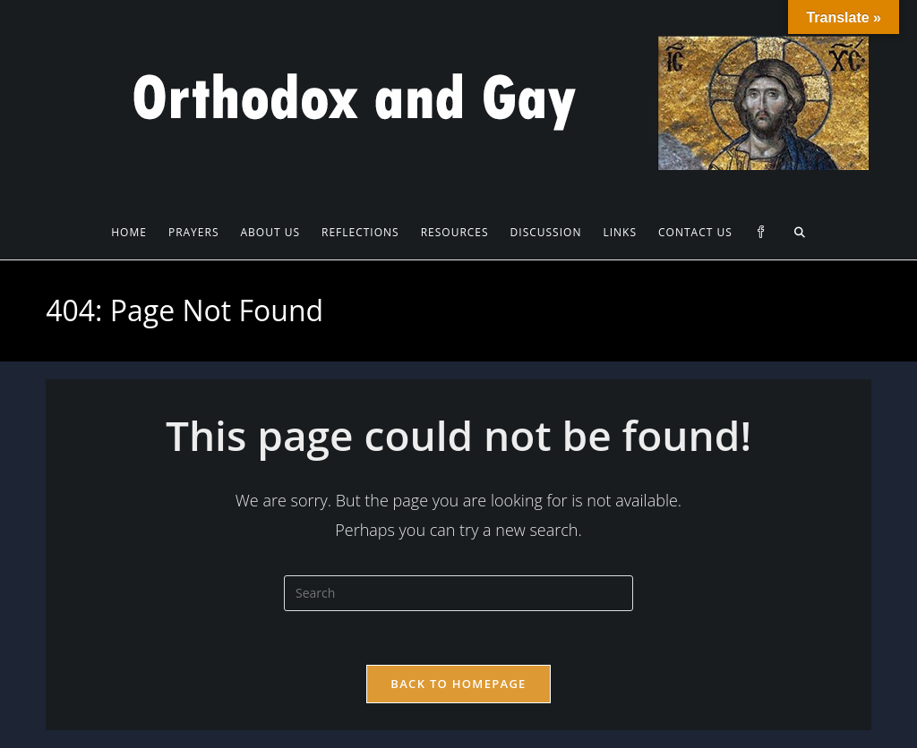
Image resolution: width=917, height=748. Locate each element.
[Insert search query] (458, 593)
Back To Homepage (458, 684)
